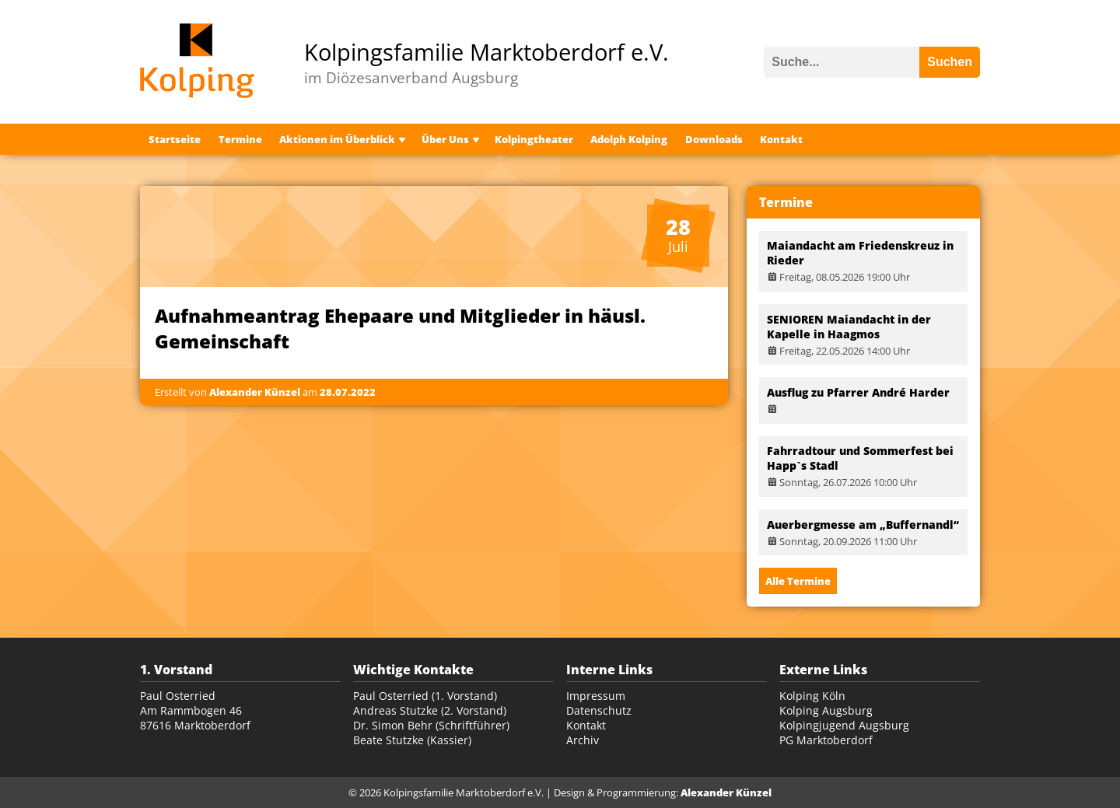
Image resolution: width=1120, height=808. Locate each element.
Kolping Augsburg (826, 710)
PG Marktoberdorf (826, 740)
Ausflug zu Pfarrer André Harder (858, 392)
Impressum (595, 695)
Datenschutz (599, 710)
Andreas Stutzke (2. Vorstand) (429, 710)
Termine (240, 139)
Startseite (175, 139)
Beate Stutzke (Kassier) (412, 740)
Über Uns (445, 139)
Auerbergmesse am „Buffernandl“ (863, 524)
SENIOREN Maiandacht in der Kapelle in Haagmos (849, 326)
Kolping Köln (812, 695)
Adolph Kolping (628, 139)
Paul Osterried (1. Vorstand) (425, 695)
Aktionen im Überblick (337, 139)
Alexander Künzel (726, 792)
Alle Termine (798, 581)
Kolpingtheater (534, 139)
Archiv (582, 740)
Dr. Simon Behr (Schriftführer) (431, 725)
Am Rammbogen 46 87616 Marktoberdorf (195, 718)
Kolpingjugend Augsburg (844, 725)
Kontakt (781, 139)
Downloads (714, 139)
